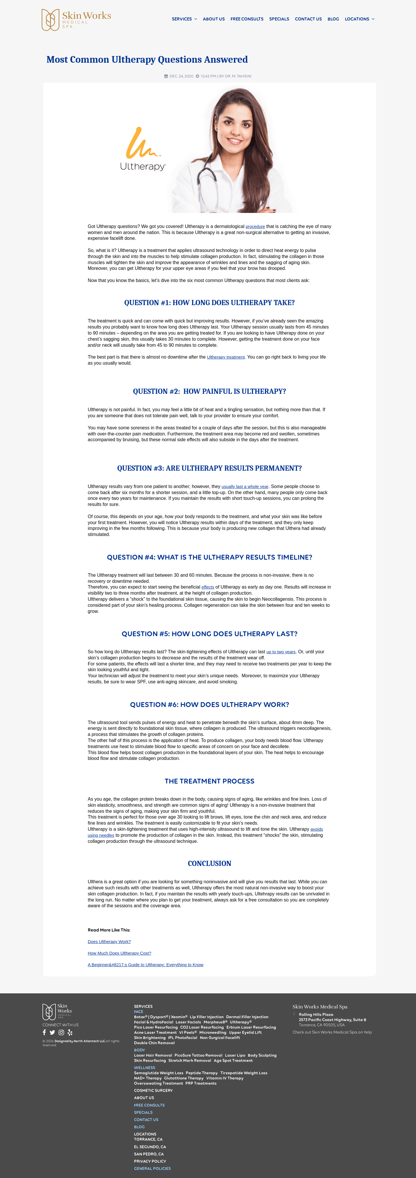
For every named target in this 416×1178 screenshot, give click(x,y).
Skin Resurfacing (150, 1060)
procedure (256, 226)
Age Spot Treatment (233, 1060)
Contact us (308, 19)
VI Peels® (188, 1032)
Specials (279, 19)
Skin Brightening (150, 1037)
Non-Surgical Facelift (220, 1037)
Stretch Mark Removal (189, 1060)
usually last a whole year (247, 486)
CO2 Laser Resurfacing (202, 1027)
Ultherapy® (241, 1022)
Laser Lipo (235, 1055)
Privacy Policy (150, 1161)
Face (138, 1011)
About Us (214, 19)
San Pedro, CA (149, 1154)
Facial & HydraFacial (153, 1022)
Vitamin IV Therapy (225, 1078)
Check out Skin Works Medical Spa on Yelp (332, 1032)
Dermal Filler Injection (247, 1016)
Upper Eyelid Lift (245, 1032)
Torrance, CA (148, 1139)
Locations (357, 19)
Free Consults (247, 19)
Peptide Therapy (202, 1072)
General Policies (152, 1168)
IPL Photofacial (182, 1037)
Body (139, 1050)
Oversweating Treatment (158, 1083)
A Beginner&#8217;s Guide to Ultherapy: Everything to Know (150, 965)
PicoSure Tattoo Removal (198, 1055)
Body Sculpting (262, 1055)
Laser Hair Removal (153, 1055)
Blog (333, 19)
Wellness (144, 1067)
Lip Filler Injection (207, 1016)
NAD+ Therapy (148, 1078)
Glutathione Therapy (184, 1078)
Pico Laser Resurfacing (156, 1027)
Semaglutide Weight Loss (158, 1072)
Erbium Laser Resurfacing (251, 1027)
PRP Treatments (201, 1083)
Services (182, 19)
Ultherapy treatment (227, 357)
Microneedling (212, 1032)
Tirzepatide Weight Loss (244, 1072)
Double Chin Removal (154, 1042)
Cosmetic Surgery (153, 1090)
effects (208, 587)
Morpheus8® (215, 1022)
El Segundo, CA (150, 1146)
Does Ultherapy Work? (111, 941)
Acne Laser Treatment (155, 1032)
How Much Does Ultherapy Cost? (122, 953)
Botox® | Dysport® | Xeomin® (160, 1016)
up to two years (282, 651)
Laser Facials (188, 1022)
